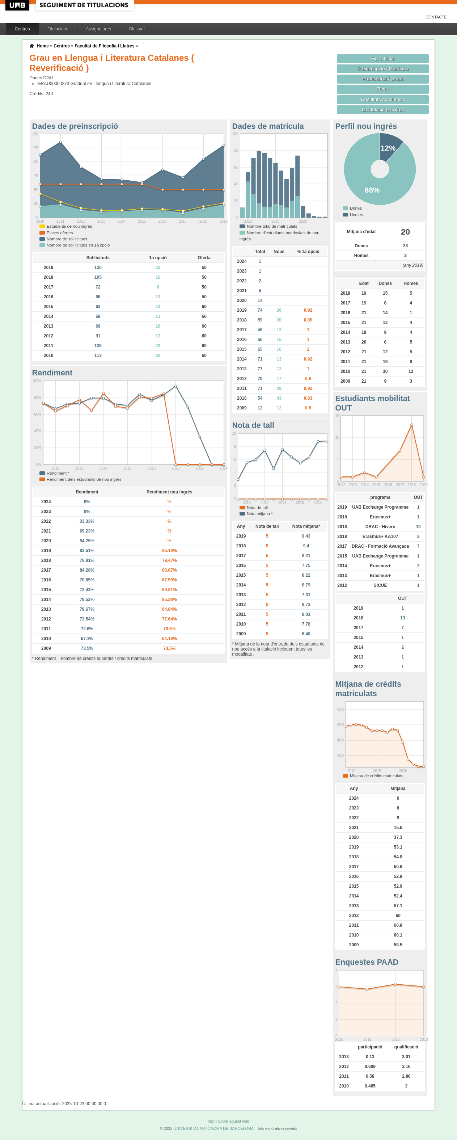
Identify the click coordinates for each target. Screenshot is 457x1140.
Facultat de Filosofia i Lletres (104, 46)
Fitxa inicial (383, 58)
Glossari (137, 28)
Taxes (383, 89)
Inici (211, 1121)
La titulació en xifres (383, 109)
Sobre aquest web (233, 1121)
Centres (22, 28)
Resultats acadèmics (383, 99)
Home (43, 46)
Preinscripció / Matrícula (383, 68)
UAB (18, 5)
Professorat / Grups (382, 78)
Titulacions (58, 28)
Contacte (436, 17)
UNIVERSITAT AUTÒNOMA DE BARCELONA (214, 1128)
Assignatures (98, 28)
